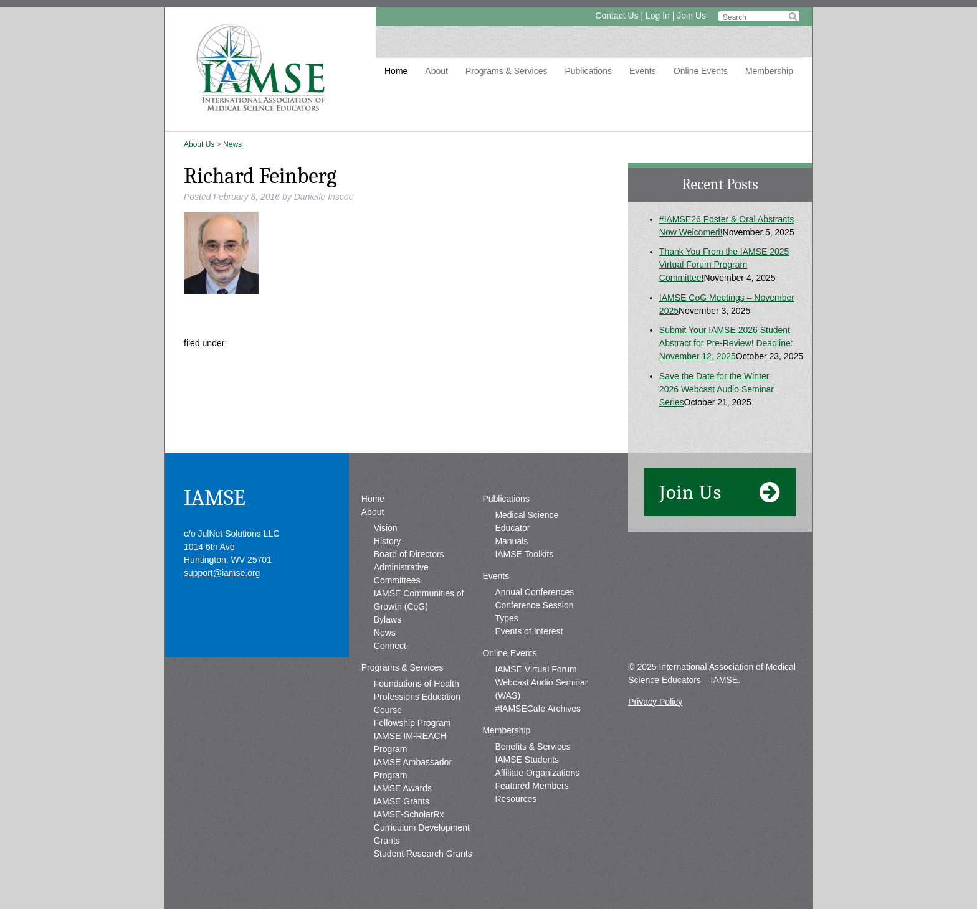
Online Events (701, 71)
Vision (386, 528)
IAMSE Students (527, 760)
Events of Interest (529, 631)
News (232, 144)
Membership (769, 71)
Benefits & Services (532, 746)
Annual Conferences (534, 592)
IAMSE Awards (403, 788)
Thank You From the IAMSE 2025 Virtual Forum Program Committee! (724, 265)
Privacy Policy (655, 702)
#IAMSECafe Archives (538, 709)
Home (395, 71)
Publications (588, 71)
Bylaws (387, 619)
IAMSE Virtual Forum (535, 669)
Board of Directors (409, 554)
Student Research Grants (423, 854)
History (387, 541)
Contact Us (616, 16)
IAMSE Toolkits (524, 554)
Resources (515, 799)
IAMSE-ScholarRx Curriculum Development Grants (422, 827)
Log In (658, 16)
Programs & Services (506, 71)
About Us (199, 144)
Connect (390, 646)
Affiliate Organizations (537, 773)
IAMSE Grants (401, 801)
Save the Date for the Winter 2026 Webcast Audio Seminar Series (716, 389)
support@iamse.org (222, 573)
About (436, 71)
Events (642, 71)
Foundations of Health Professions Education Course (417, 697)
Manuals (511, 541)
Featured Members (531, 786)
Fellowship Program (412, 723)
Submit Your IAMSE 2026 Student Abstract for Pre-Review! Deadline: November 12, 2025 (726, 343)
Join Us (691, 16)
